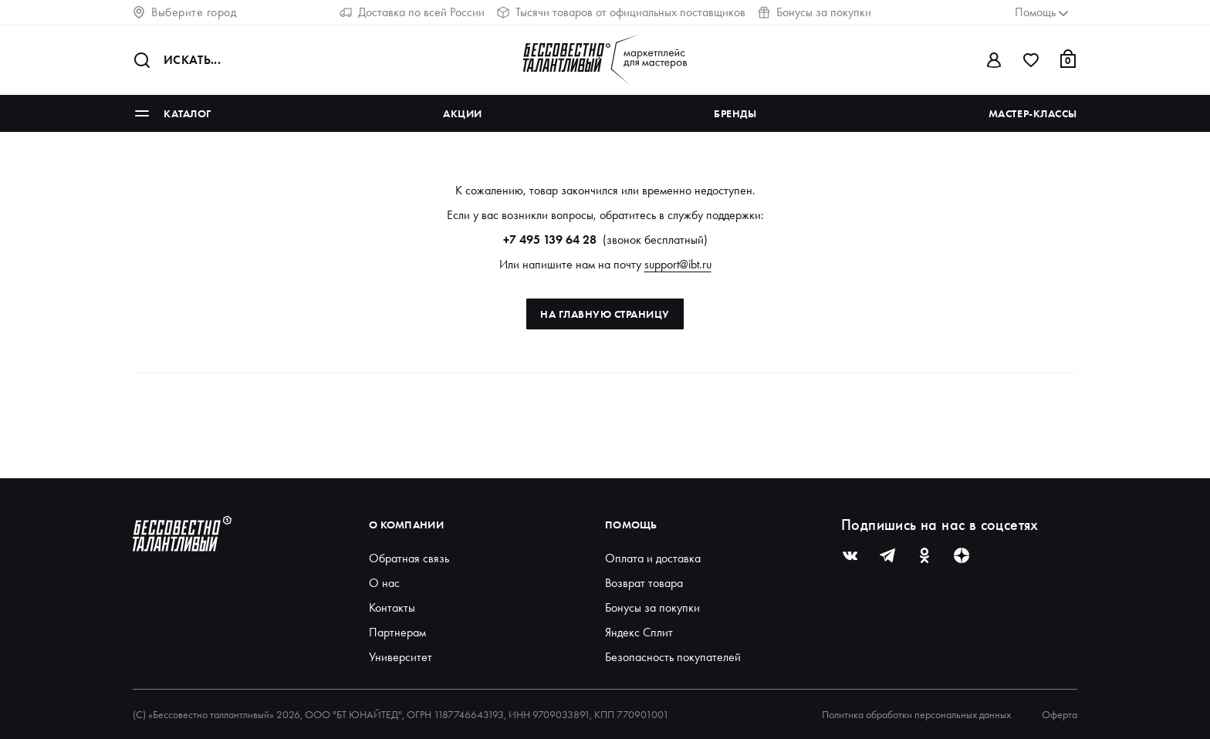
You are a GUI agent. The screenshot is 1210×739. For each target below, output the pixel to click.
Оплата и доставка (653, 558)
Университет (400, 657)
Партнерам (397, 632)
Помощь (631, 524)
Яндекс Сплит (639, 632)
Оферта (1059, 714)
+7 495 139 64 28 (550, 239)
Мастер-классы (1033, 113)
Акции (462, 113)
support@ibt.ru (677, 264)
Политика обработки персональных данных (916, 714)
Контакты (392, 607)
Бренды (735, 113)
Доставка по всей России (412, 12)
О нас (384, 583)
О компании (406, 524)
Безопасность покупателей (673, 657)
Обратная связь (409, 558)
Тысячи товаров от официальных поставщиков (621, 12)
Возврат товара (644, 583)
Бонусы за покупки (814, 12)
